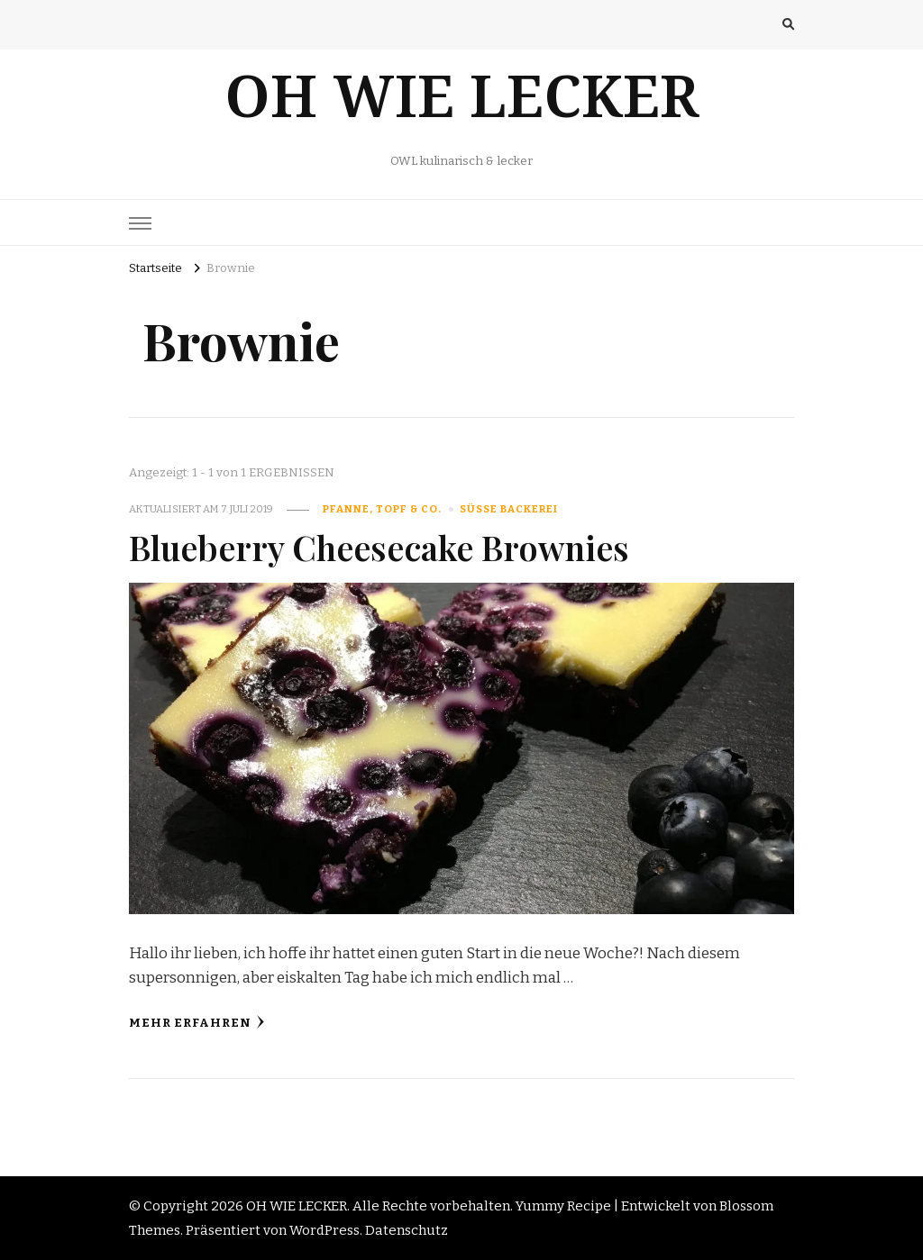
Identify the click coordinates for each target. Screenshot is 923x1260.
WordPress (324, 1230)
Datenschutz (406, 1230)
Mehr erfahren (197, 1022)
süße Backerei (509, 509)
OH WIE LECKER (461, 113)
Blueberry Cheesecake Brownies (379, 546)
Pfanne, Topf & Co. (382, 509)
